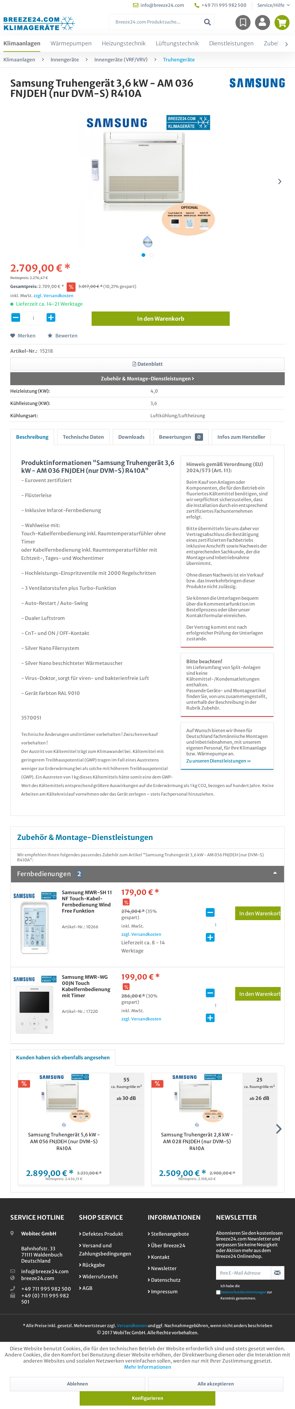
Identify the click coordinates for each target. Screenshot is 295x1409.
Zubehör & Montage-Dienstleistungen (147, 379)
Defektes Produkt (101, 1234)
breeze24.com (37, 1278)
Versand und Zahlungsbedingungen (105, 1250)
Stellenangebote (168, 1234)
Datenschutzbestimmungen (243, 1292)
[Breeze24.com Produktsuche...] (162, 22)
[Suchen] (207, 22)
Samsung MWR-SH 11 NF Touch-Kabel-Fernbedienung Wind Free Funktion (87, 901)
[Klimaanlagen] (21, 43)
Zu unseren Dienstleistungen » (218, 761)
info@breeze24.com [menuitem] (158, 5)
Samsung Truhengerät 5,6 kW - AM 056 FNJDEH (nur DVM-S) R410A (64, 1141)
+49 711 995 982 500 (46, 1289)
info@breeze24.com (45, 1271)
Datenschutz (164, 1280)
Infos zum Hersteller (241, 437)
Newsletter (162, 1268)
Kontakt (159, 1257)
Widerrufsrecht (98, 1277)
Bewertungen (181, 437)
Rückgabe (92, 1265)
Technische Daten (83, 437)
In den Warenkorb (260, 912)
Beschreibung (32, 437)
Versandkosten (132, 1325)
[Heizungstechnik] (124, 43)
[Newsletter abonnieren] (277, 1273)
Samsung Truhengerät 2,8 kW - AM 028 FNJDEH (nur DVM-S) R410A (197, 1141)
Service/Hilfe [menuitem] (271, 5)
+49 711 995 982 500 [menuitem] (220, 5)
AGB (85, 1288)
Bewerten (63, 336)
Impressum (163, 1292)
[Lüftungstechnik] (177, 43)
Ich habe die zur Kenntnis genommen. (246, 1292)
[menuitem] (162, 22)
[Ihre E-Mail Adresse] (243, 1273)
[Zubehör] (275, 43)
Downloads (131, 437)
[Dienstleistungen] (231, 43)
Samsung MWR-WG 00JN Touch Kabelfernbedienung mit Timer (86, 986)
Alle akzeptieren (216, 1384)
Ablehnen (77, 1384)
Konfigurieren (147, 1398)
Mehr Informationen (147, 1367)
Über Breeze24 (166, 1246)
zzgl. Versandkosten (53, 295)
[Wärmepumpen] (71, 43)
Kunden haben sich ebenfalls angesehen (63, 1058)
